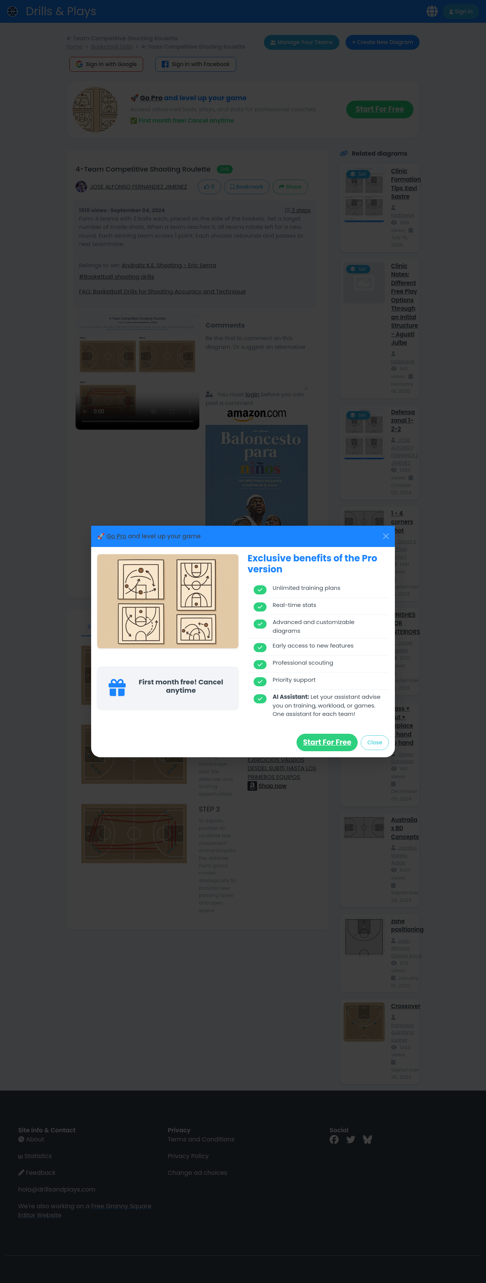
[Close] (386, 536)
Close (374, 742)
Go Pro (116, 536)
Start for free (327, 742)
